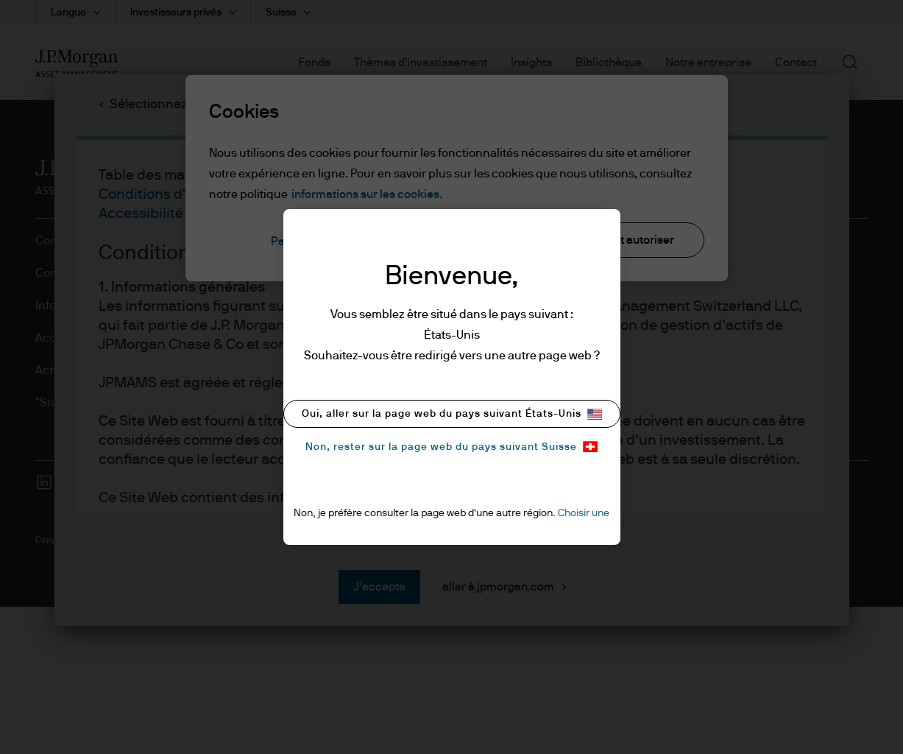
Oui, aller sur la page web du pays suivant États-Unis (452, 414)
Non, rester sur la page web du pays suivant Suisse (451, 446)
